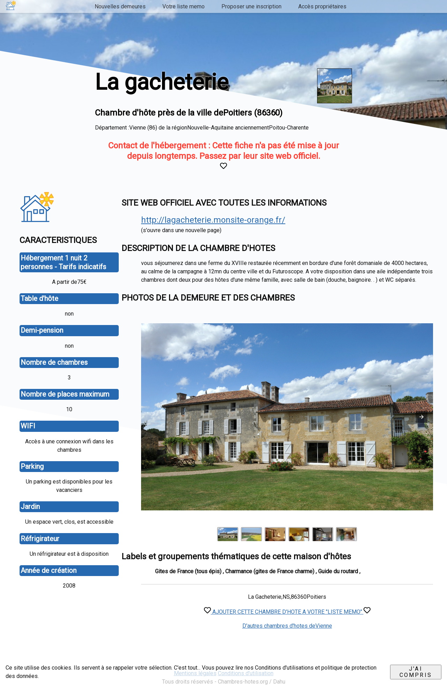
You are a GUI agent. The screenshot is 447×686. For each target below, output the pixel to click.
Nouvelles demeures (120, 6)
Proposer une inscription (251, 6)
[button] (421, 417)
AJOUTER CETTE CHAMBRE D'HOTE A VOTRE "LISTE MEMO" (287, 611)
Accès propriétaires (322, 6)
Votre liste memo (183, 6)
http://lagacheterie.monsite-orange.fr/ (213, 220)
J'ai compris (416, 671)
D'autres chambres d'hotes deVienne (287, 625)
